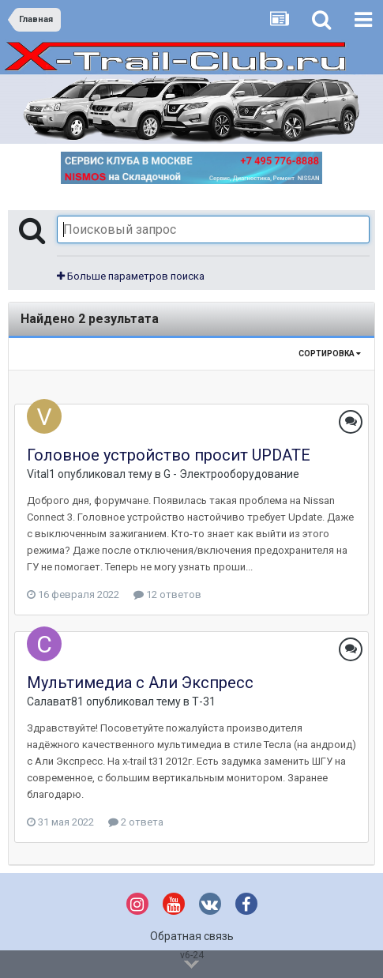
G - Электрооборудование (231, 474)
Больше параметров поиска (131, 276)
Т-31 (204, 701)
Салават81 (55, 701)
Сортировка (330, 353)
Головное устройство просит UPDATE (168, 455)
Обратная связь (192, 936)
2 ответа (135, 822)
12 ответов (167, 594)
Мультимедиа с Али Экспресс (140, 682)
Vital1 (41, 474)
